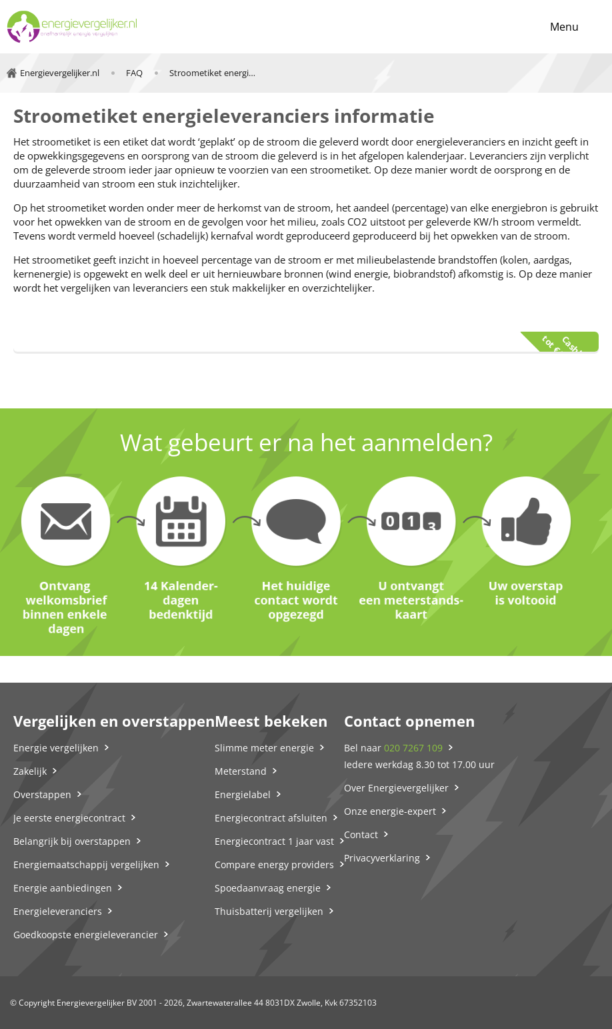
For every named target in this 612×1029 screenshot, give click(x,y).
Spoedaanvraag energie (268, 888)
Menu (564, 27)
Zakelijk (30, 771)
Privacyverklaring (382, 857)
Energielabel (243, 794)
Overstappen (42, 794)
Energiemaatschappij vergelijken (86, 864)
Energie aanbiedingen (62, 888)
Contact (361, 834)
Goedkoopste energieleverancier (85, 934)
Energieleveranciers (57, 911)
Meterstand (241, 771)
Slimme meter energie (264, 747)
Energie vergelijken (56, 747)
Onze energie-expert (390, 811)
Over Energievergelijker (396, 787)
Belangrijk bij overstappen (72, 841)
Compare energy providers (274, 864)
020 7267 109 (413, 747)
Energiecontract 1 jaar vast (274, 841)
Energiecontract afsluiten (271, 817)
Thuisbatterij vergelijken (269, 911)
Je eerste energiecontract (69, 817)
